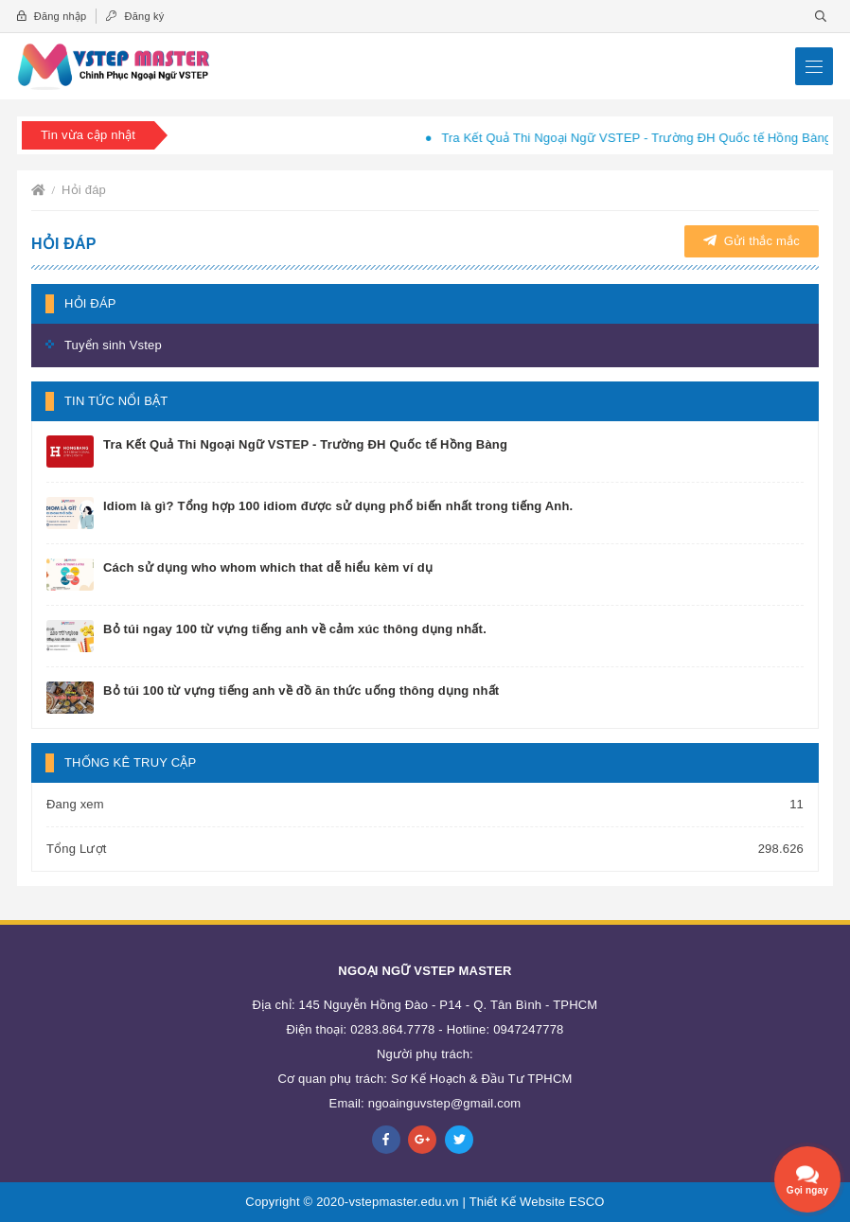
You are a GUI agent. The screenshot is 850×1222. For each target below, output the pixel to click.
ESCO (587, 1202)
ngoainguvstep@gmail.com (445, 1103)
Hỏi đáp (84, 190)
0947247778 (528, 1029)
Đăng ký (135, 16)
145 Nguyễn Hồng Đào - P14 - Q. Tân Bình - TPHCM (448, 1005)
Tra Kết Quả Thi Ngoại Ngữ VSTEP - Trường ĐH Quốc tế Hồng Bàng (646, 138)
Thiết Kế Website (517, 1202)
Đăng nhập (51, 16)
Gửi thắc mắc (751, 240)
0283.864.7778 (392, 1029)
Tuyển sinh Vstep (113, 345)
